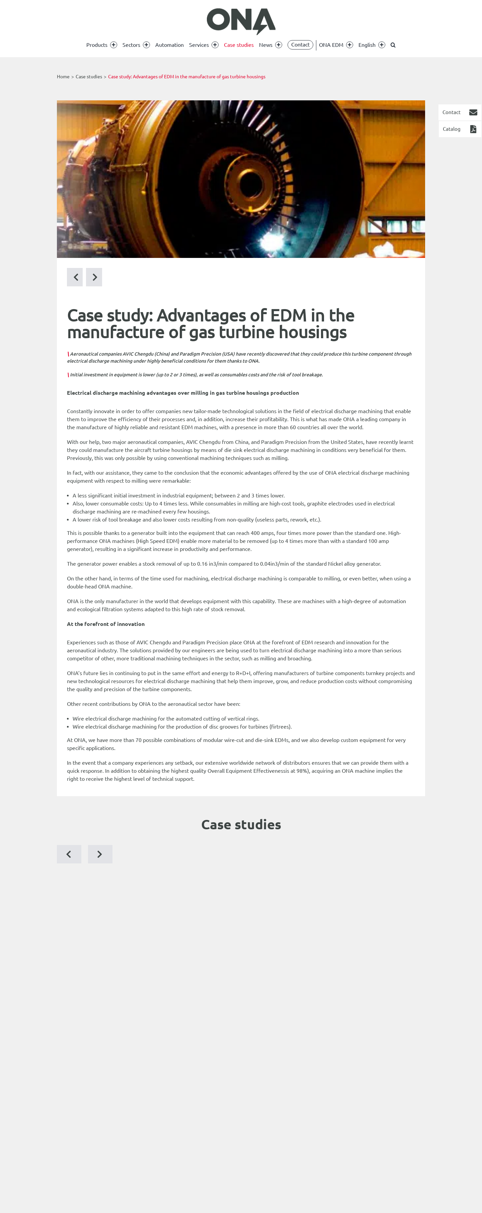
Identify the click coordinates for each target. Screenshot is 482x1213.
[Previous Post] (94, 277)
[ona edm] (241, 21)
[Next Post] (75, 277)
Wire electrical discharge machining (115, 719)
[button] (393, 45)
